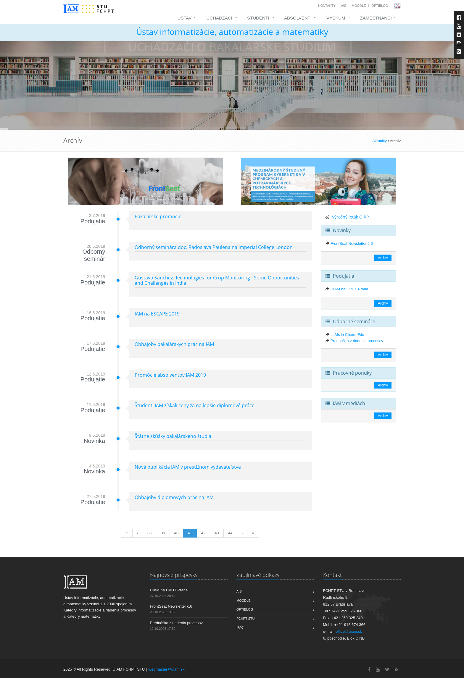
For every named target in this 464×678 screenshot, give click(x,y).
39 (163, 533)
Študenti (258, 17)
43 (217, 533)
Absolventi (298, 17)
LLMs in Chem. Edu (347, 334)
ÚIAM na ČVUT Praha (349, 289)
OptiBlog (379, 5)
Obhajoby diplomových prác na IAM (174, 497)
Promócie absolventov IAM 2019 (170, 375)
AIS (343, 5)
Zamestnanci (376, 17)
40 (176, 533)
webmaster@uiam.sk (167, 669)
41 (190, 533)
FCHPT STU (245, 618)
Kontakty (326, 5)
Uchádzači (220, 17)
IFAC (240, 627)
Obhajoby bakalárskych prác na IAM (174, 344)
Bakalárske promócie (158, 216)
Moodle (359, 5)
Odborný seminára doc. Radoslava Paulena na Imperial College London (214, 247)
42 (203, 533)
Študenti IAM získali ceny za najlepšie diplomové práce (194, 405)
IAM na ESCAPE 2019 (157, 313)
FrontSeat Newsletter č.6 (352, 243)
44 (230, 533)
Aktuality (379, 141)
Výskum (335, 17)
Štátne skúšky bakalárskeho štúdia (173, 436)
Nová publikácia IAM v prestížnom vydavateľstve (188, 467)
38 (149, 533)
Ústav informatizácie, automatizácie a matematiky (232, 31)
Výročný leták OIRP (350, 217)
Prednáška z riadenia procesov (357, 341)
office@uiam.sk (349, 631)
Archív (383, 258)
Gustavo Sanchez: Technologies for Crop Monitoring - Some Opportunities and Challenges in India (217, 280)
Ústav (185, 17)
